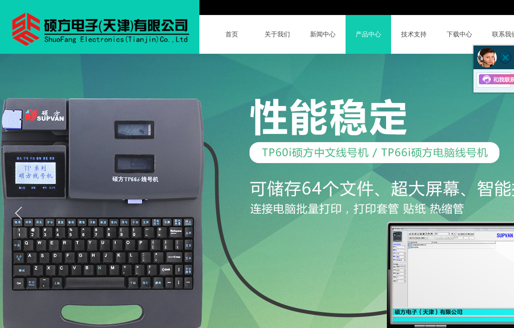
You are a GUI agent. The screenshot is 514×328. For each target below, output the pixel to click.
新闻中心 (323, 34)
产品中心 (368, 34)
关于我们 (277, 34)
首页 (231, 34)
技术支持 (414, 34)
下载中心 (459, 34)
